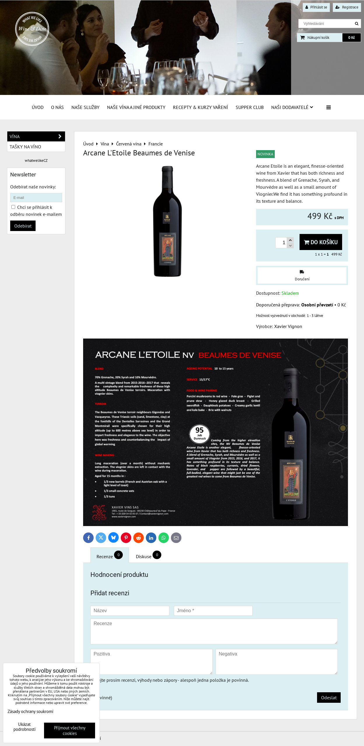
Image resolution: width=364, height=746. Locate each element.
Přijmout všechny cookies (69, 730)
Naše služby (85, 107)
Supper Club (250, 107)
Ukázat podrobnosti (24, 727)
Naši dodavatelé (292, 107)
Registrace (346, 7)
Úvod (37, 107)
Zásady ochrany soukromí (30, 711)
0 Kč (351, 37)
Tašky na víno (25, 147)
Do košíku (321, 242)
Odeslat (329, 697)
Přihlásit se (316, 7)
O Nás (57, 107)
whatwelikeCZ (36, 160)
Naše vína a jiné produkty (136, 107)
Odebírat (23, 226)
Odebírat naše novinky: (33, 187)
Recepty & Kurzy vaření (200, 107)
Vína (37, 136)
